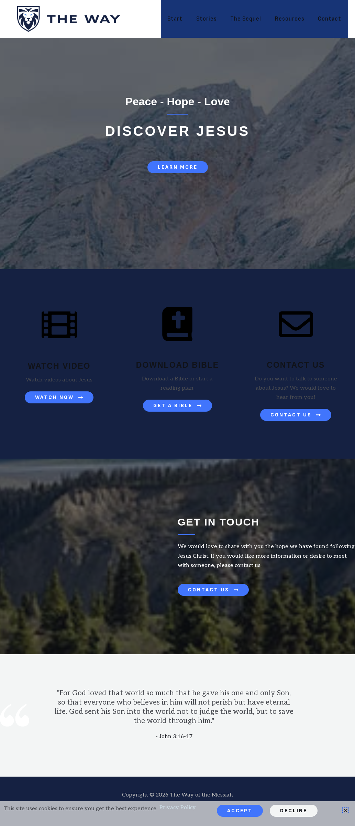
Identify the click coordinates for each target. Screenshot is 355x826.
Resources (292, 18)
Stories (213, 18)
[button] (345, 810)
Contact (330, 18)
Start (183, 18)
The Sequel (250, 18)
